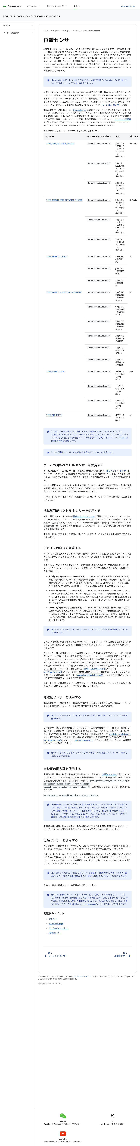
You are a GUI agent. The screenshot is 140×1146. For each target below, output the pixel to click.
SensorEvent (79, 110)
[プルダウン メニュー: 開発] (80, 6)
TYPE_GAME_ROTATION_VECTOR (60, 143)
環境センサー (55, 933)
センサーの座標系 (122, 119)
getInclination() (84, 740)
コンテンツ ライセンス (82, 976)
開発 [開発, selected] (75, 6)
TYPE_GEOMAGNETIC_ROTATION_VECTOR (64, 200)
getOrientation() (53, 672)
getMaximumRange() (89, 904)
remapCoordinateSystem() (90, 675)
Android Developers (51, 31)
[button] (15, 25)
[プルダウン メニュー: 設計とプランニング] (67, 6)
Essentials (32, 6)
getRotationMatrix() (94, 669)
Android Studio (128, 6)
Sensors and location (47, 16)
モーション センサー (111, 105)
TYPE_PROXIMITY (53, 415)
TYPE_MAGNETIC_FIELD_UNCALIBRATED (64, 292)
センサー (53, 919)
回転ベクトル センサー (117, 471)
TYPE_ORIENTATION (55, 371)
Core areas (23, 16)
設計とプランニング (55, 6)
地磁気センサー (109, 774)
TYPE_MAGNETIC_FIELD (56, 256)
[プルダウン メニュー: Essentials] (40, 6)
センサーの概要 (56, 923)
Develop (8, 16)
